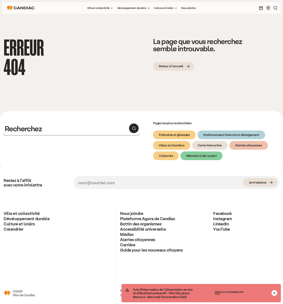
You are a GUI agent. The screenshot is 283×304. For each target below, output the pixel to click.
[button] (100, 8)
